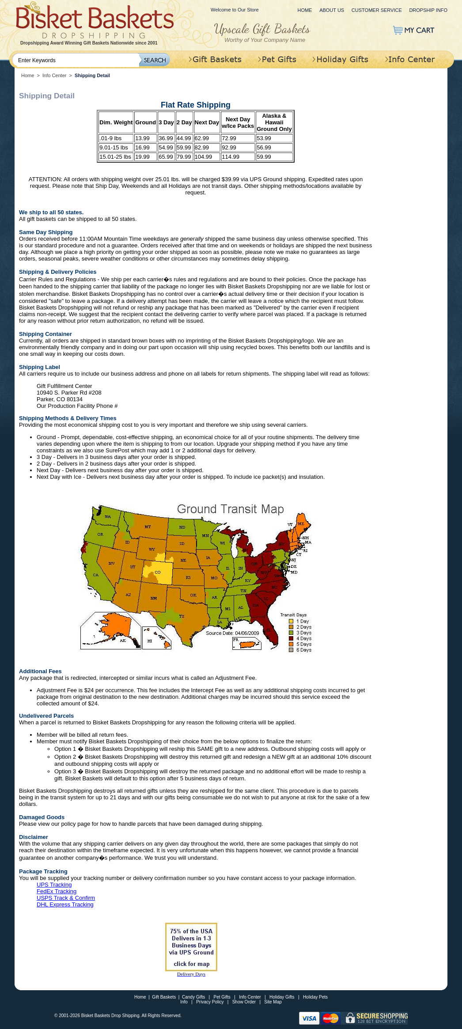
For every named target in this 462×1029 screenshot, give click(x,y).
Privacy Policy (209, 1001)
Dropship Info (428, 10)
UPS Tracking (54, 884)
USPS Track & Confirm (66, 898)
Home (304, 10)
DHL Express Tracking (65, 904)
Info (184, 1001)
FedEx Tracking (56, 891)
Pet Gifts (222, 997)
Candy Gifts (193, 997)
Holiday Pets (315, 997)
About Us (331, 10)
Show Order (244, 1001)
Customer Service (377, 10)
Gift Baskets (164, 997)
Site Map (272, 1001)
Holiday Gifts (282, 997)
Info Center (54, 75)
